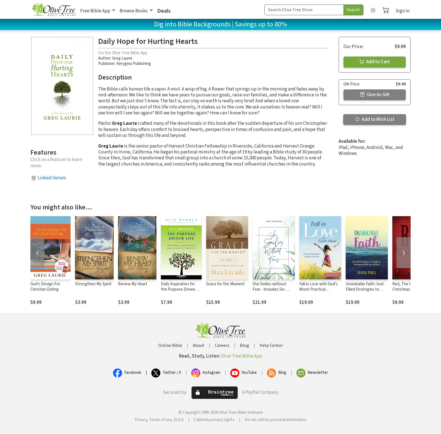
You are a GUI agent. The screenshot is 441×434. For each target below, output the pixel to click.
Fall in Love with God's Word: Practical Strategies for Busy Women (318, 292)
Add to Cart (374, 61)
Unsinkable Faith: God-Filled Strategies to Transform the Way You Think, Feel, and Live (366, 292)
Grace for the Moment (225, 284)
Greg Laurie (122, 58)
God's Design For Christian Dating (45, 286)
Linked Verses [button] (52, 178)
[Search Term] (304, 9)
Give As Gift (375, 94)
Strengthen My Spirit (93, 284)
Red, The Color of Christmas (407, 286)
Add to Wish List (375, 119)
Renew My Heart (132, 284)
